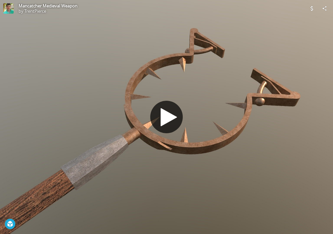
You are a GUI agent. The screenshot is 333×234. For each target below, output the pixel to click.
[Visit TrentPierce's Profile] (8, 8)
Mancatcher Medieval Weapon (48, 6)
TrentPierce (35, 11)
